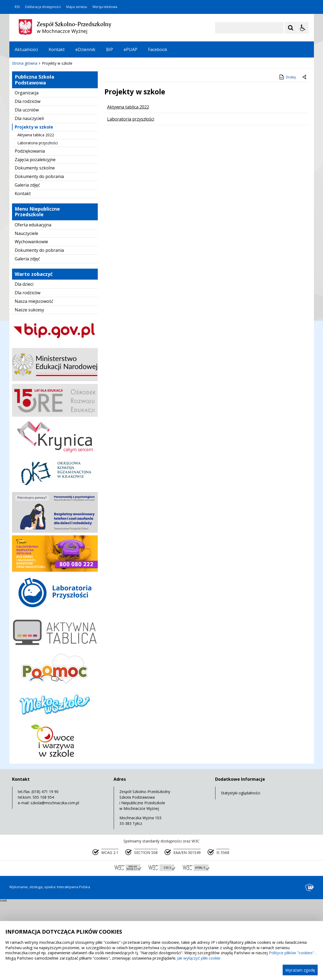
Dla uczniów (27, 186)
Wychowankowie (31, 318)
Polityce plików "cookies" (291, 952)
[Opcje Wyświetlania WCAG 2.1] (303, 28)
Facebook (157, 49)
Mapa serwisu (76, 7)
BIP (109, 49)
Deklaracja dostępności (43, 7)
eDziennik (85, 49)
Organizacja (26, 169)
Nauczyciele (26, 309)
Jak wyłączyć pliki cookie (198, 958)
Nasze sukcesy (29, 386)
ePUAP (130, 49)
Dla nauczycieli (29, 195)
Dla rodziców (27, 177)
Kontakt (57, 49)
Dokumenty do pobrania (39, 253)
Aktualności (26, 49)
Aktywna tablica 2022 (35, 211)
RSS (17, 7)
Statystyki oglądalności (240, 869)
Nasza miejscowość (34, 377)
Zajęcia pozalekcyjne (35, 236)
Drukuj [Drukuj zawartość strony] (287, 153)
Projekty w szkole (34, 203)
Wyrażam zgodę (300, 970)
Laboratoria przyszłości (37, 219)
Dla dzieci (24, 360)
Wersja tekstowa (104, 7)
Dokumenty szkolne (35, 244)
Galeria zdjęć (27, 261)
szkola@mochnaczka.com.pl (54, 879)
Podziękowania (30, 227)
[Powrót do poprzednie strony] (305, 153)
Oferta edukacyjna (33, 301)
